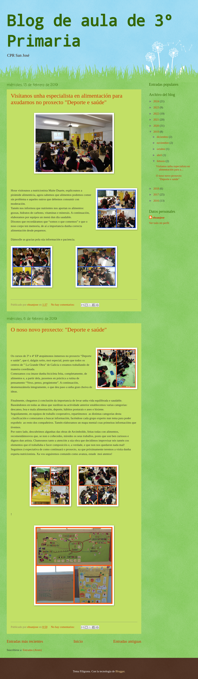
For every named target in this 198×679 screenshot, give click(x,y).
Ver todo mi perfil (159, 222)
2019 (156, 131)
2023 (156, 107)
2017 (156, 194)
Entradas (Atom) (32, 650)
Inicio (78, 641)
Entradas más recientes (25, 641)
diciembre (163, 136)
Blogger (120, 671)
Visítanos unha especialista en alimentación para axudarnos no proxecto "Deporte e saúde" (66, 98)
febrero (161, 161)
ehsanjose (159, 217)
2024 (156, 101)
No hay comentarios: (63, 304)
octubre (161, 148)
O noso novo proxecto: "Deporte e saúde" (59, 329)
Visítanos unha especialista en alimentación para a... (173, 168)
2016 (156, 200)
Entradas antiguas (127, 641)
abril (160, 155)
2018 (156, 188)
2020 (156, 125)
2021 (156, 119)
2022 (156, 113)
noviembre (163, 142)
